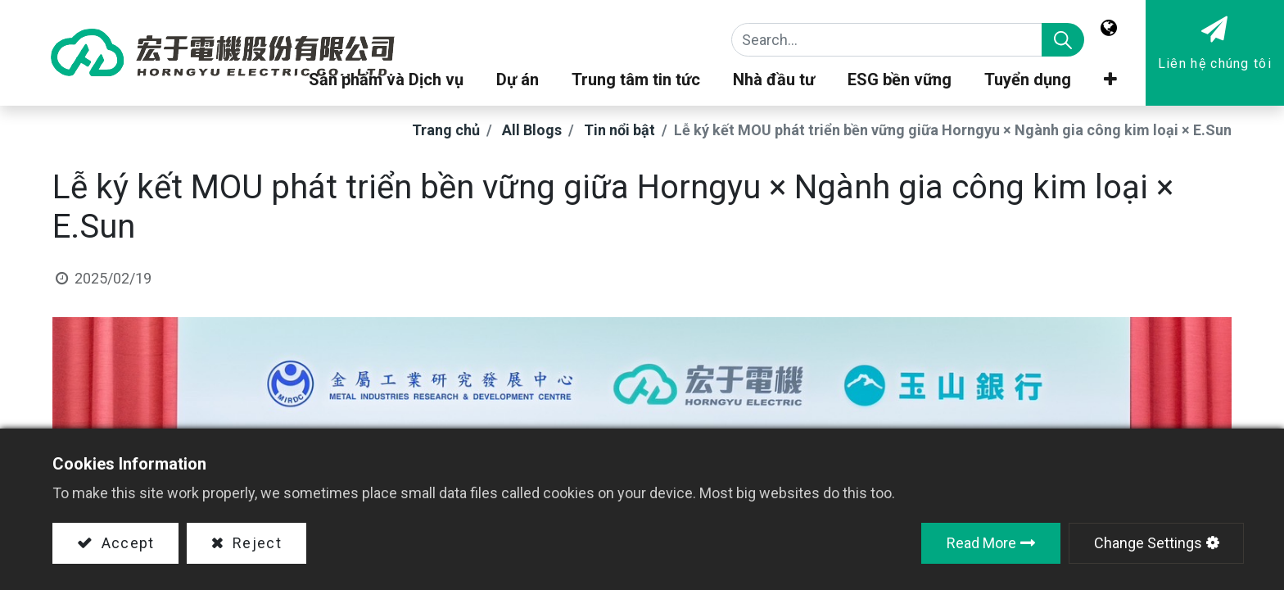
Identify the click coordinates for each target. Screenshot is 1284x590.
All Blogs (532, 129)
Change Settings (1148, 542)
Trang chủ (446, 129)
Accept (125, 542)
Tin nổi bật (619, 129)
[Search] (1063, 40)
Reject (255, 542)
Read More (981, 542)
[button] (1110, 83)
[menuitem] (1027, 83)
